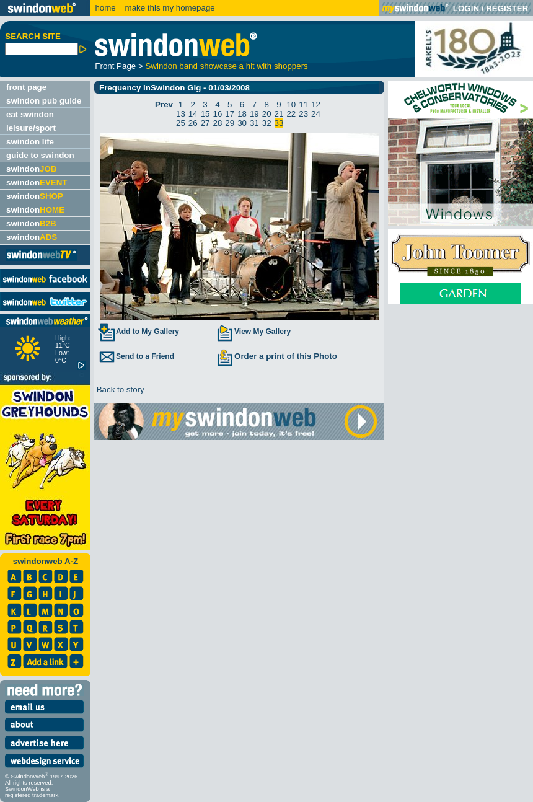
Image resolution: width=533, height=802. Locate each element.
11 (303, 104)
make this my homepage (169, 7)
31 (254, 123)
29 (229, 123)
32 (266, 123)
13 (180, 113)
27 (205, 123)
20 (266, 113)
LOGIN (466, 8)
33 (279, 123)
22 (291, 113)
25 (180, 123)
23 (303, 113)
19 (254, 113)
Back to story (119, 389)
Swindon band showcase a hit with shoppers (226, 66)
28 (217, 123)
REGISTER (507, 8)
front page (26, 87)
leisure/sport (31, 128)
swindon (31, 169)
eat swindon (30, 114)
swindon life (30, 141)
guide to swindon (40, 155)
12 (315, 104)
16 (217, 113)
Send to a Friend (135, 356)
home (105, 7)
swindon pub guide (43, 100)
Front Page (115, 66)
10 (291, 104)
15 (205, 113)
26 (193, 123)
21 (279, 113)
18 (242, 113)
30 (242, 123)
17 (229, 113)
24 (315, 113)
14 (193, 113)
